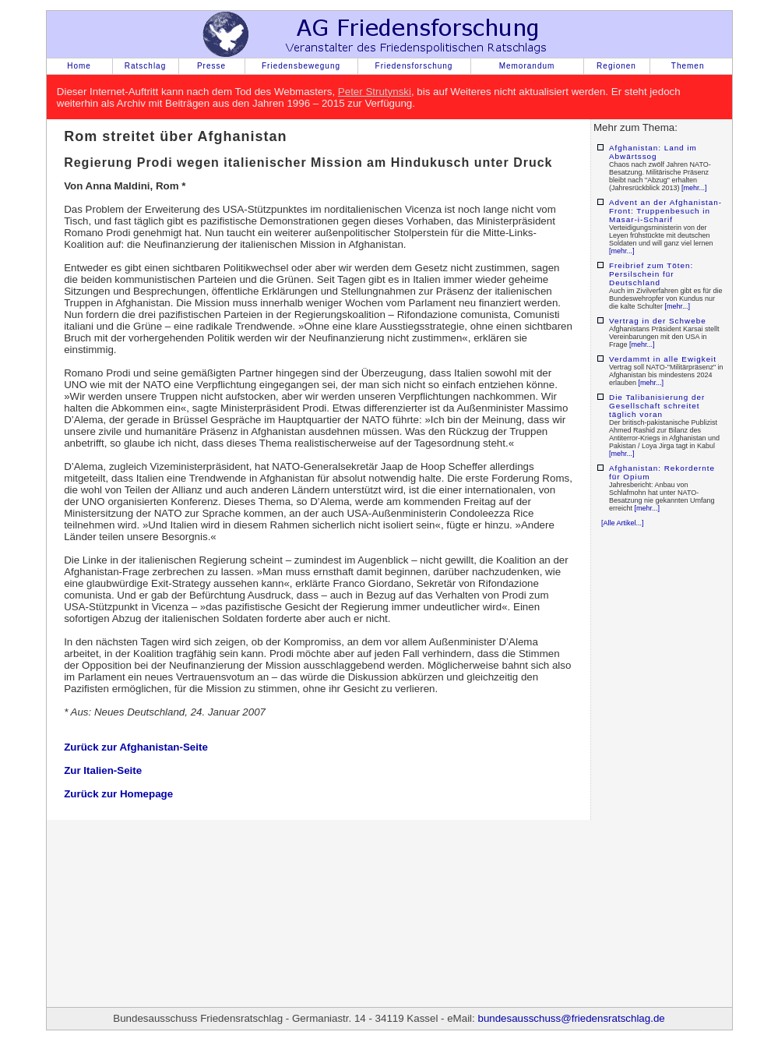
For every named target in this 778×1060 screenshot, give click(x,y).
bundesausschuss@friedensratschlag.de (570, 1018)
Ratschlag (145, 66)
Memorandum (527, 66)
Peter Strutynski (374, 91)
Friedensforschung (414, 66)
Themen (688, 66)
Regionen (616, 66)
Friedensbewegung (301, 66)
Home (79, 66)
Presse (211, 66)
